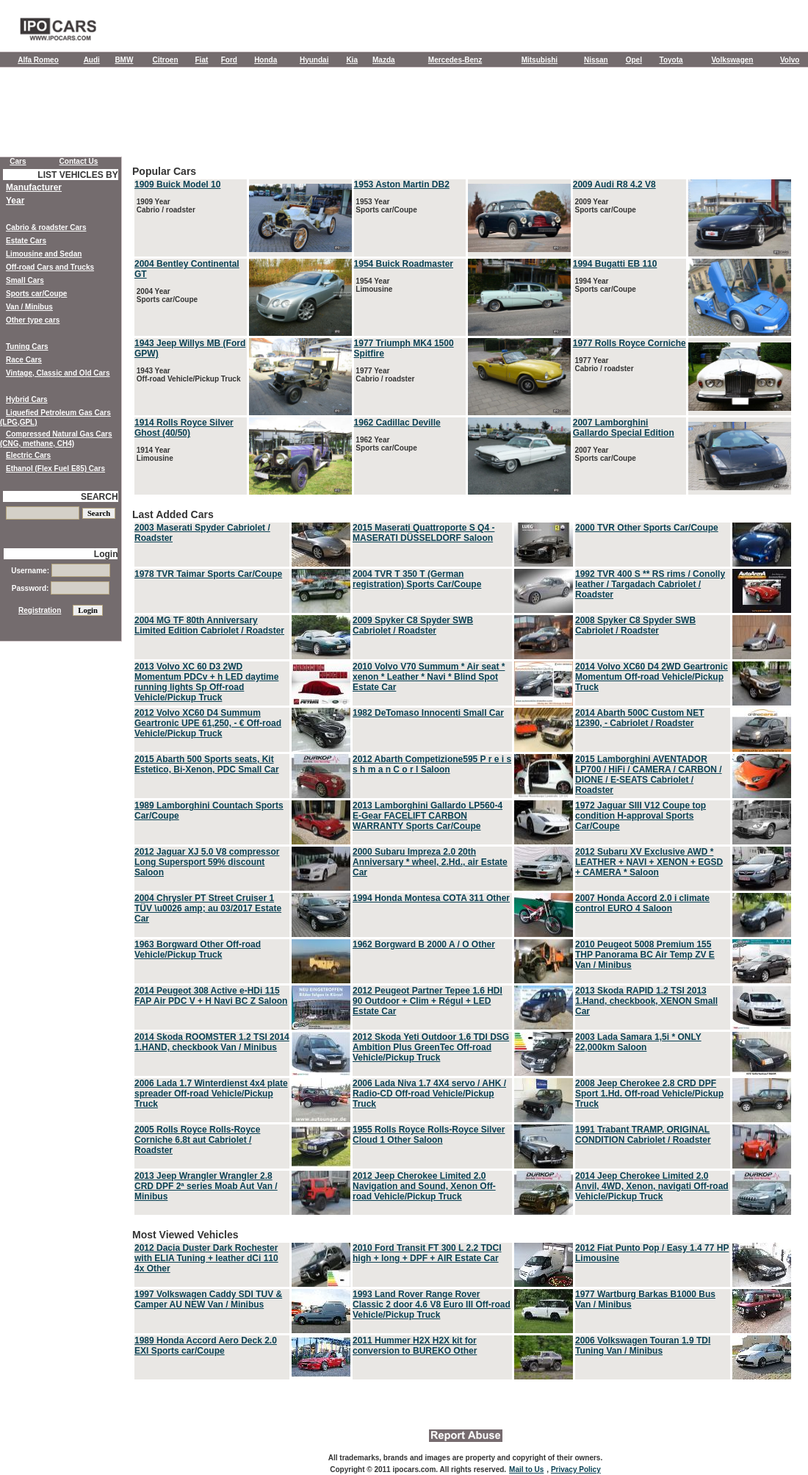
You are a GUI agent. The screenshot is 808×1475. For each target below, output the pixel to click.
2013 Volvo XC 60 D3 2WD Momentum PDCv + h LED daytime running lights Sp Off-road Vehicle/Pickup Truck (206, 682)
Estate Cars (26, 241)
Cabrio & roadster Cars (46, 227)
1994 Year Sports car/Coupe (604, 285)
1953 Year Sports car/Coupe (385, 206)
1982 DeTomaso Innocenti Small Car (428, 713)
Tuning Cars (27, 346)
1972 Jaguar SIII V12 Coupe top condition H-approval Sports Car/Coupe (640, 815)
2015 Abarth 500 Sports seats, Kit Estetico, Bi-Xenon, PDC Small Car (206, 764)
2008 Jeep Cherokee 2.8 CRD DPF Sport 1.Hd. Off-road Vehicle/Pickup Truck (649, 1093)
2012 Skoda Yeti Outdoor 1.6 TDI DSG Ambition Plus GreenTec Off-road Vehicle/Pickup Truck (431, 1047)
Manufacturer (34, 187)
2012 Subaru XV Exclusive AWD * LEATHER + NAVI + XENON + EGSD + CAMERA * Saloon (649, 862)
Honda (265, 60)
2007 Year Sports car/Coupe (604, 454)
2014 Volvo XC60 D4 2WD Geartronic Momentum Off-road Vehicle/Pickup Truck (651, 676)
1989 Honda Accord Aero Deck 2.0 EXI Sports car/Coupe (205, 1345)
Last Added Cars (462, 863)
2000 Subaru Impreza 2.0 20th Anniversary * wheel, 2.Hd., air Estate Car (430, 862)
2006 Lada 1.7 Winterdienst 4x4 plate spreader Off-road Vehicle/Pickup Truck (211, 1093)
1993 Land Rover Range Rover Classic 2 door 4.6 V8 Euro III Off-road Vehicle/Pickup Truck (432, 1304)
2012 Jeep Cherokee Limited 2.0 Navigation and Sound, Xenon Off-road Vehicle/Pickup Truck (424, 1186)
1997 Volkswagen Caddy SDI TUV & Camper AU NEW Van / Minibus (208, 1299)
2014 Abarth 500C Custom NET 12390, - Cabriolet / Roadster (639, 718)
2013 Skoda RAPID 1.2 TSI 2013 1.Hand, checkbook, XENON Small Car (646, 1001)
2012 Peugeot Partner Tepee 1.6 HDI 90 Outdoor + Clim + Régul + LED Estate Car (427, 1001)
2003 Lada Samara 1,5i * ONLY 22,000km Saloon (638, 1042)
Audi (92, 60)
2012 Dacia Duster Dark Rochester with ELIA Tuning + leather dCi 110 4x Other (206, 1258)
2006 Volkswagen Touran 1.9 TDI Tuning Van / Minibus (642, 1345)
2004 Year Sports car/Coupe (166, 295)
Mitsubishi (540, 60)
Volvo (789, 60)
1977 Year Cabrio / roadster (384, 375)
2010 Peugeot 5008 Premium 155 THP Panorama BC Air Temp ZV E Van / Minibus (645, 954)
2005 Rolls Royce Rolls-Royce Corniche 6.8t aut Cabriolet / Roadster (197, 1139)
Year (15, 200)
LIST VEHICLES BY (77, 175)
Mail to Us (526, 1469)
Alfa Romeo (38, 60)
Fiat (202, 60)
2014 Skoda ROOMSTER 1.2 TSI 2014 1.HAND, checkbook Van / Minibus (211, 1042)
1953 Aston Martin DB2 (402, 184)
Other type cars (32, 320)
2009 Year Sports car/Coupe (604, 206)
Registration (39, 610)
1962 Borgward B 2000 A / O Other (424, 944)
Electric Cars (28, 455)
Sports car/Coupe (36, 294)
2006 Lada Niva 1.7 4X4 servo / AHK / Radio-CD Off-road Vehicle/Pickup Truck (429, 1093)
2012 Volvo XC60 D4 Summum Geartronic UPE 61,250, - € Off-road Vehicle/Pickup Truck (207, 723)
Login (106, 554)
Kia (352, 60)
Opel (634, 60)
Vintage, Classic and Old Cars (58, 373)
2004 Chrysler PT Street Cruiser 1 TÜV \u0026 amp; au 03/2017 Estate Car (207, 908)
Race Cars (24, 360)
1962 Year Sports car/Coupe (385, 444)
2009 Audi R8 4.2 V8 (614, 184)
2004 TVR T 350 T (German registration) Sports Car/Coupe (417, 579)
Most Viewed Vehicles (462, 1305)
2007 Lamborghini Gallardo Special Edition (623, 427)
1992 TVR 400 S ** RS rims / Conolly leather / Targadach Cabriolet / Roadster (650, 584)
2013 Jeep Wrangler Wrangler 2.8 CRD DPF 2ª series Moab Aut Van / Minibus (206, 1186)
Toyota (671, 60)
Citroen (165, 60)
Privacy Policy (576, 1469)
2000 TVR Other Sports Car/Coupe (646, 528)
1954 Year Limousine (373, 285)
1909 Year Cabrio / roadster (164, 206)
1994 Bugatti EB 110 (615, 264)
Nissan (596, 60)
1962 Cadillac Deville (397, 422)
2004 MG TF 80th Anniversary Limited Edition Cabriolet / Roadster (209, 625)
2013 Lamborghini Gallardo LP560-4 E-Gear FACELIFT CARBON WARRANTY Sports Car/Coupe (427, 815)
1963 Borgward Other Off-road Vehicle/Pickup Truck (197, 949)
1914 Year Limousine (153, 454)
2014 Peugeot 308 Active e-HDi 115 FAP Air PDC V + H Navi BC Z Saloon (210, 996)
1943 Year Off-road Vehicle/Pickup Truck (187, 375)
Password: (60, 588)
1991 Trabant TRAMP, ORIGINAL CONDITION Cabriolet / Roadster (643, 1134)
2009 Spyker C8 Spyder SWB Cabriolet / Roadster (413, 625)
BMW (124, 60)
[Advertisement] (404, 115)
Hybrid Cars (27, 399)
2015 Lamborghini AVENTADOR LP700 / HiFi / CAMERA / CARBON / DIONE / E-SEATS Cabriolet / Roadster (648, 774)
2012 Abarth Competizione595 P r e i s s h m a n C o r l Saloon (432, 764)
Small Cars (25, 280)
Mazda (383, 60)
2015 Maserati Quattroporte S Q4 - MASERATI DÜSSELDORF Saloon (423, 533)
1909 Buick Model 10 (177, 184)
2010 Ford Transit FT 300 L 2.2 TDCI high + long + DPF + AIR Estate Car (427, 1253)
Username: (60, 571)
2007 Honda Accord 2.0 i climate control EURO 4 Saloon (642, 903)
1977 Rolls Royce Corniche (629, 343)
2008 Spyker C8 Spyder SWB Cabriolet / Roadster (635, 625)
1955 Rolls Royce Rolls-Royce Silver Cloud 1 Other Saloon (429, 1134)
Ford (229, 60)
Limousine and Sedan (44, 254)
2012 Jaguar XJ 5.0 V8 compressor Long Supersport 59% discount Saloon (206, 862)
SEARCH (99, 497)
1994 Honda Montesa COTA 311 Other (431, 898)
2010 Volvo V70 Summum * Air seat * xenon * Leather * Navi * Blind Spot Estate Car (429, 676)
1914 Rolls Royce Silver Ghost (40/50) (184, 427)
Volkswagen (732, 60)
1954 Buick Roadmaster (403, 264)
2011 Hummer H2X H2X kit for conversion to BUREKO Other (415, 1345)
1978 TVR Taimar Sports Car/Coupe (208, 574)
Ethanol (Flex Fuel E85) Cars (55, 468)
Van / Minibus (29, 307)
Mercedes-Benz (455, 60)
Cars (18, 161)
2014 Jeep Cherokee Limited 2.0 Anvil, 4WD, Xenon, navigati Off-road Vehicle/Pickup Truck (652, 1186)
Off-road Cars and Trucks (50, 267)
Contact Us (78, 161)
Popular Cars (462, 331)
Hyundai (314, 60)
